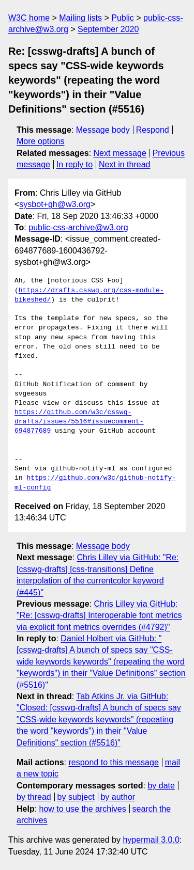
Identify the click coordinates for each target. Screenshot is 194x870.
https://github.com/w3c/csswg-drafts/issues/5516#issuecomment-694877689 (79, 422)
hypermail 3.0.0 (151, 839)
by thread (34, 797)
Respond (152, 129)
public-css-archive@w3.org (78, 227)
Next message (120, 153)
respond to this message (113, 762)
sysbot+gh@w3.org (55, 204)
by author (117, 797)
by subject (76, 797)
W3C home (29, 17)
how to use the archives (82, 808)
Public (122, 17)
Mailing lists (80, 17)
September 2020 (108, 29)
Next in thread (125, 164)
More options (41, 141)
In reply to (74, 164)
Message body (103, 129)
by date (160, 785)
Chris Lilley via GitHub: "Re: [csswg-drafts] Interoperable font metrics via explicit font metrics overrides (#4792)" (99, 615)
